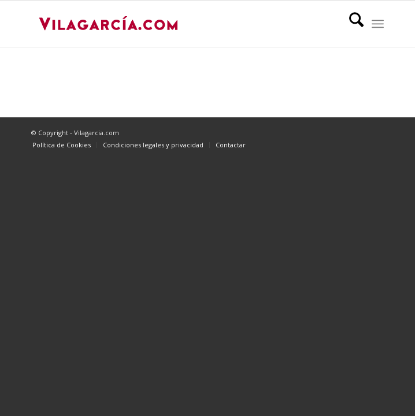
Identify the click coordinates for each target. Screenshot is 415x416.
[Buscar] (351, 24)
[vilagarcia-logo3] (172, 24)
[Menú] (378, 24)
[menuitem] (351, 24)
